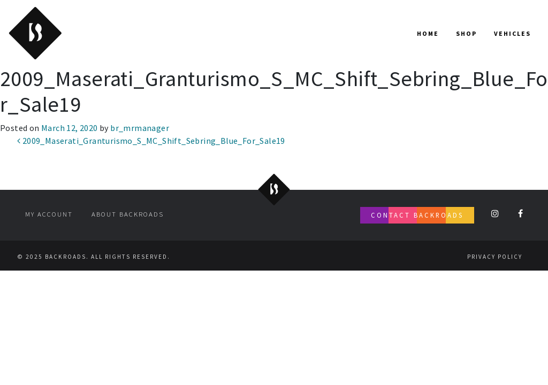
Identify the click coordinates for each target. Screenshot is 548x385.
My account (49, 214)
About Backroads (128, 214)
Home (428, 33)
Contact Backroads (417, 215)
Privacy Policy (494, 256)
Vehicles (512, 33)
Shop (466, 33)
